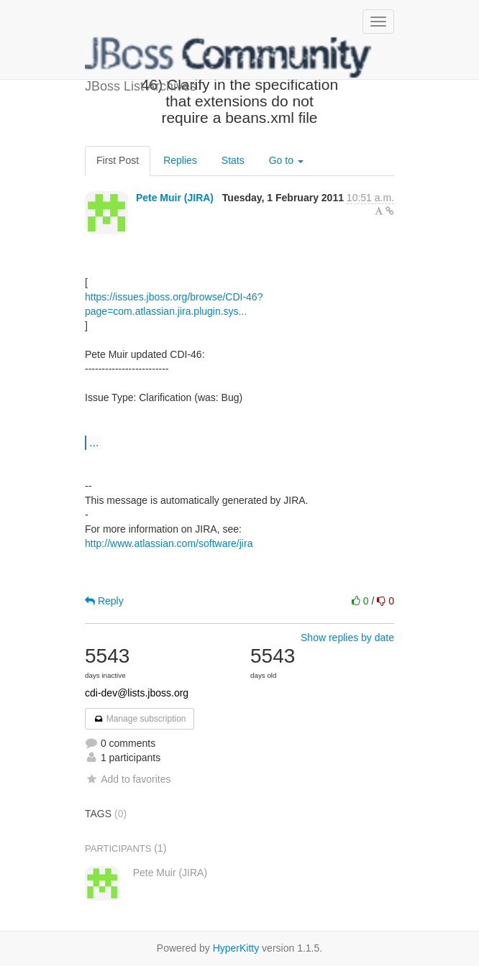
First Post (117, 160)
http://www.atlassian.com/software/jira (168, 543)
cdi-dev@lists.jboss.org (136, 693)
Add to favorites (127, 779)
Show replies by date (347, 637)
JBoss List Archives (229, 57)
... (94, 442)
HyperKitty (236, 948)
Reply (104, 601)
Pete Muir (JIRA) (175, 197)
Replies (180, 160)
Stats (233, 160)
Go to (286, 160)
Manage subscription (139, 719)
